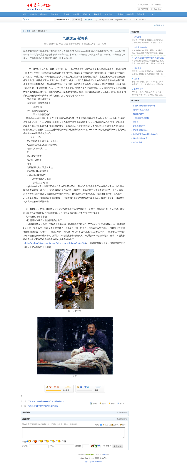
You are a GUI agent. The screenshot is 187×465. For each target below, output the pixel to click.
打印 (122, 403)
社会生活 (44, 14)
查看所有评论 (122, 412)
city (96, 19)
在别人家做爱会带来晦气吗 (144, 106)
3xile (135, 19)
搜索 (76, 19)
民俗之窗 (87, 14)
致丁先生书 (138, 89)
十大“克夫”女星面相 (141, 118)
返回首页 (160, 25)
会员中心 (144, 4)
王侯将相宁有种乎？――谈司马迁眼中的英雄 (46, 401)
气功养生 (119, 14)
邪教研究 (140, 14)
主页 (24, 14)
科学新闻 (33, 14)
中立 (105, 425)
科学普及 (76, 14)
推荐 (113, 403)
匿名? (108, 446)
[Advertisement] (96, 6)
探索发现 (97, 14)
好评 (114, 425)
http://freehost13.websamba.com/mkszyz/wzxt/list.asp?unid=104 (55, 243)
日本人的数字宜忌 (140, 138)
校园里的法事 (138, 114)
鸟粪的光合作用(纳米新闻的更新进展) (43, 406)
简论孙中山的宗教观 (141, 110)
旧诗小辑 (137, 68)
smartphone (104, 19)
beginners (119, 19)
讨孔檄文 (137, 37)
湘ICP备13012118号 (93, 462)
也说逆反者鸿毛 (140, 47)
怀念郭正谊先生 (139, 126)
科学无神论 (38, 6)
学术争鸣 (54, 14)
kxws (105, 454)
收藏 (95, 403)
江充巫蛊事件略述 (140, 130)
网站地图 (144, 9)
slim (111, 19)
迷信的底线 (137, 142)
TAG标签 (157, 4)
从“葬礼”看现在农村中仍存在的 (145, 134)
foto (130, 19)
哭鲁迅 (136, 79)
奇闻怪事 (108, 14)
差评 (123, 425)
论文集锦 (65, 14)
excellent (142, 19)
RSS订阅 (157, 9)
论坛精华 (151, 14)
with (125, 19)
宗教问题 (130, 14)
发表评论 (118, 446)
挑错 (104, 403)
